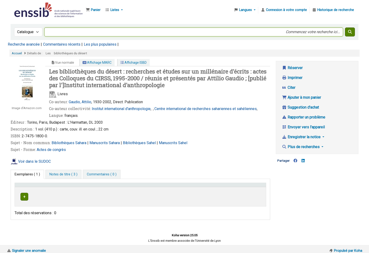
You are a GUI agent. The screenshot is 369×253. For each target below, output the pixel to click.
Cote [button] (162, 187)
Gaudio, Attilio (80, 102)
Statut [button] (244, 187)
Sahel (152, 143)
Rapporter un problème (303, 117)
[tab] (63, 174)
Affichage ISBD (133, 62)
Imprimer (292, 77)
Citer (288, 87)
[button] (93, 10)
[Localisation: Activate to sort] (130, 187)
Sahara (81, 143)
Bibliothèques (63, 143)
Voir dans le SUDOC (34, 161)
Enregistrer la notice (301, 137)
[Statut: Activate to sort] (252, 187)
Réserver (292, 68)
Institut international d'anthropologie (121, 109)
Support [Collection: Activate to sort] (80, 187)
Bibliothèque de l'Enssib (25, 6)
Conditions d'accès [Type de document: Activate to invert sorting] (31, 187)
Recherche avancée (24, 44)
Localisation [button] (115, 187)
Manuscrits (99, 143)
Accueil (17, 53)
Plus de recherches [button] (301, 147)
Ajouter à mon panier (301, 97)
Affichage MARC (97, 62)
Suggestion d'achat (300, 107)
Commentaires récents (61, 44)
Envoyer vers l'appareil (303, 127)
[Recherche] (350, 32)
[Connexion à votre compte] (284, 10)
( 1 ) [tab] (27, 174)
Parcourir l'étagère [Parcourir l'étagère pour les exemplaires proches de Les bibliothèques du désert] (193, 196)
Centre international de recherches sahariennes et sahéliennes (205, 109)
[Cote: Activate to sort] (197, 187)
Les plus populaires (100, 44)
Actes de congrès (51, 149)
